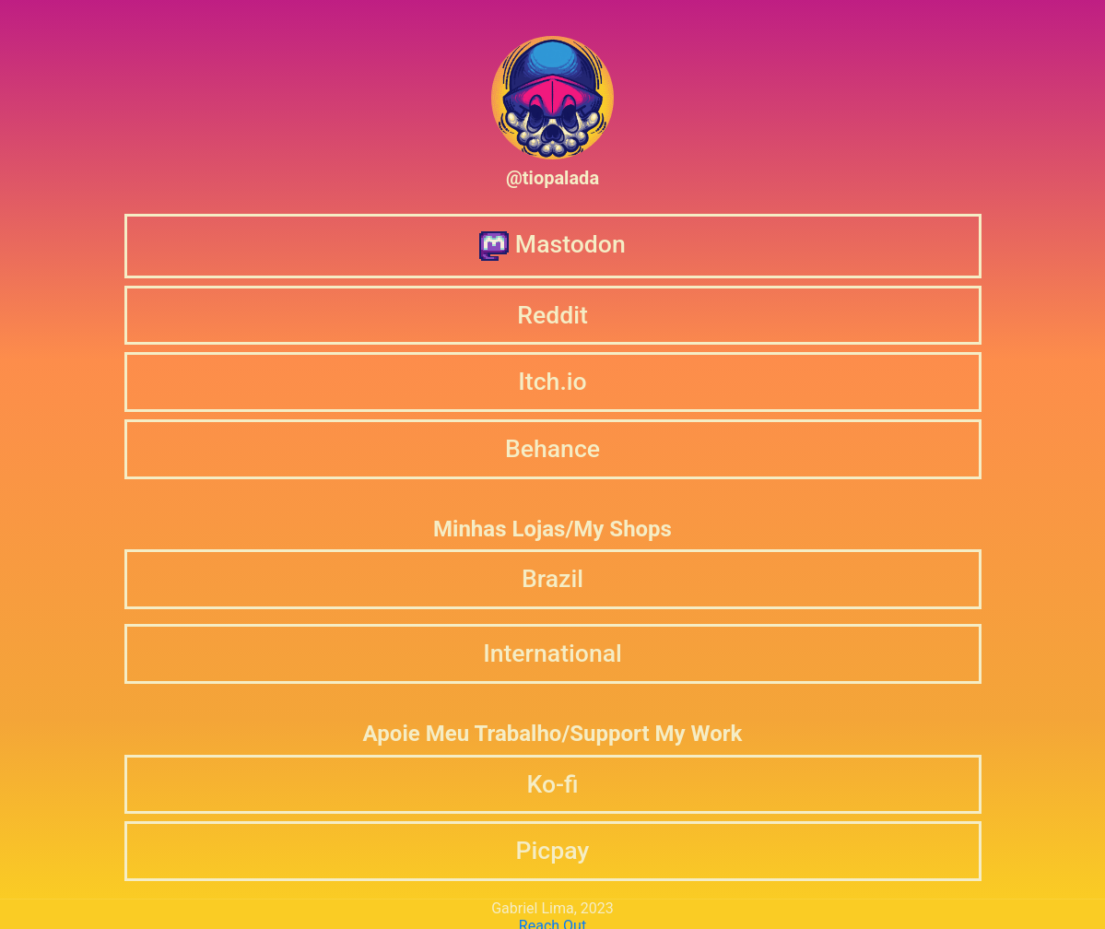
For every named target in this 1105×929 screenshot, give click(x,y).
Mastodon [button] (552, 245)
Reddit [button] (552, 314)
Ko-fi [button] (552, 784)
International (552, 653)
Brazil (552, 578)
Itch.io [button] (552, 381)
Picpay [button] (553, 850)
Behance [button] (552, 448)
